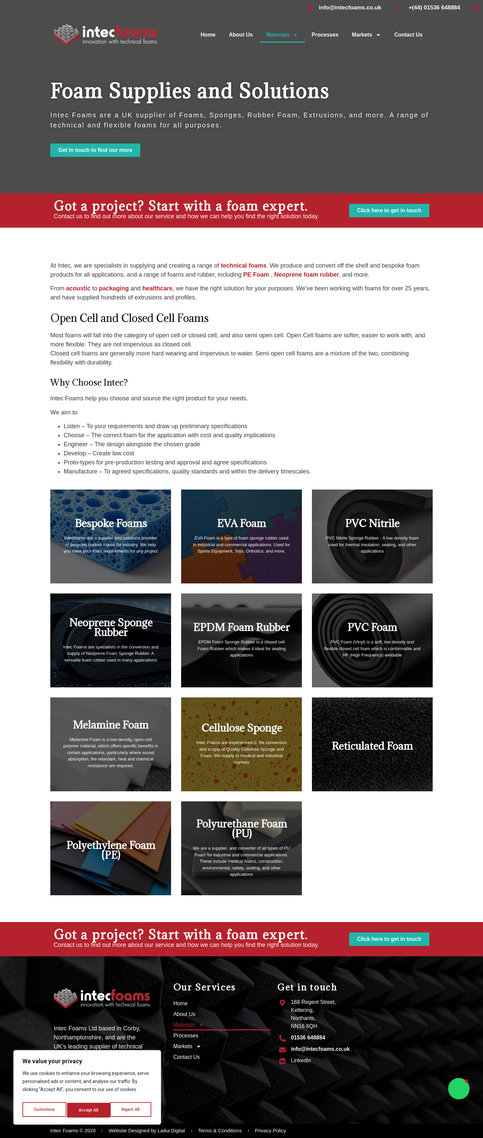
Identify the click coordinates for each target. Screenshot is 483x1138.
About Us (241, 35)
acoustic (79, 288)
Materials (282, 35)
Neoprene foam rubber (306, 274)
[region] (87, 1089)
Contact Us (408, 35)
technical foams (243, 265)
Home (208, 35)
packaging (114, 288)
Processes (325, 35)
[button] (459, 1088)
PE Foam (256, 274)
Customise (44, 1110)
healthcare (157, 288)
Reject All (88, 1110)
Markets (366, 35)
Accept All (131, 1110)
